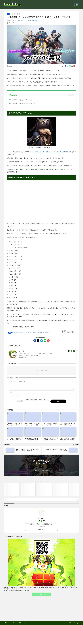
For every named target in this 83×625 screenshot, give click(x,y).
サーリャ (41, 20)
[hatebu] (70, 66)
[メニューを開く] (78, 4)
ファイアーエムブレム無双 (29, 20)
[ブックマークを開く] (76, 4)
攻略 (8, 14)
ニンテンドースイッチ (14, 20)
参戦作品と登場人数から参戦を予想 (24, 103)
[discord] (74, 351)
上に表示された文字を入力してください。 (36, 401)
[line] (72, 66)
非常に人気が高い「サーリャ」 (23, 100)
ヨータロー (12, 22)
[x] (67, 66)
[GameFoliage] (13, 4)
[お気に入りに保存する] (9, 66)
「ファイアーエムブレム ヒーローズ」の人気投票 (50, 152)
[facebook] (65, 66)
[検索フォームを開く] (74, 4)
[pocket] (74, 66)
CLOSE (71, 94)
